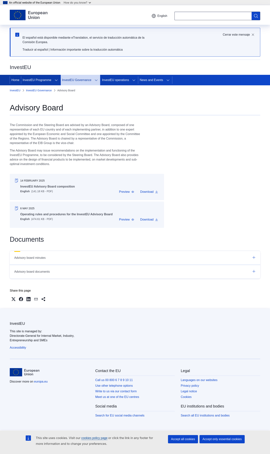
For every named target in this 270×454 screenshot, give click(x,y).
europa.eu (41, 381)
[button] (126, 192)
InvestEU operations (115, 80)
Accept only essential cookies (222, 439)
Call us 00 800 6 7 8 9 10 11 (114, 380)
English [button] (159, 16)
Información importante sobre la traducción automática (86, 49)
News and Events (151, 80)
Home (15, 80)
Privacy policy (190, 385)
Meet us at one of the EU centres (117, 396)
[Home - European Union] (28, 15)
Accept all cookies (183, 439)
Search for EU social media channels (119, 415)
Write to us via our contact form (116, 391)
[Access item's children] (56, 80)
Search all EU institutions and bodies (205, 415)
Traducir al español (35, 49)
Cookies (186, 396)
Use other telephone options (114, 385)
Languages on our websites (199, 380)
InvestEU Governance (77, 80)
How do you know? (77, 2)
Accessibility (18, 347)
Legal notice (189, 391)
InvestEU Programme (37, 80)
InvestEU (15, 90)
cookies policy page (94, 438)
